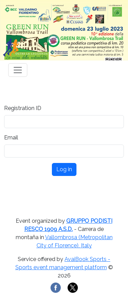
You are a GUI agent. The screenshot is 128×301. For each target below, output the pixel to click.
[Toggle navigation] (17, 70)
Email (11, 137)
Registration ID (22, 108)
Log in (64, 169)
